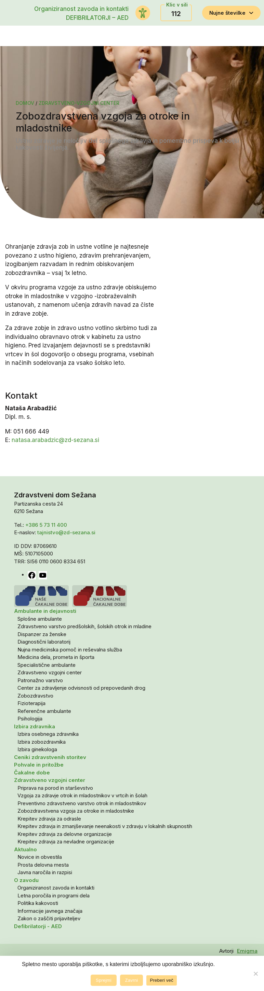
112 (176, 14)
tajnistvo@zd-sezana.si (66, 532)
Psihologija (29, 718)
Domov (25, 103)
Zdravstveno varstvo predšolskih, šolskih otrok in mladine (84, 626)
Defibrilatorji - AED (38, 926)
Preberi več (161, 980)
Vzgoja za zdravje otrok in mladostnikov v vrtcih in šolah (82, 795)
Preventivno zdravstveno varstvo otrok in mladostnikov (81, 803)
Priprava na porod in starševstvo (55, 788)
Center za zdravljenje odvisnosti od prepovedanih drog (81, 688)
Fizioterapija (31, 703)
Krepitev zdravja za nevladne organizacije (65, 841)
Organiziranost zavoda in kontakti (81, 8)
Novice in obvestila (39, 857)
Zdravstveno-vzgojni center (79, 103)
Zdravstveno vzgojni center (49, 672)
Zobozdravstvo (35, 695)
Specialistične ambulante (46, 665)
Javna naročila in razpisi (44, 872)
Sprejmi (103, 980)
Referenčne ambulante (44, 711)
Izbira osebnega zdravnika (48, 734)
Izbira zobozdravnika (41, 742)
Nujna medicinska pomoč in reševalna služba (69, 649)
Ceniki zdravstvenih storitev (50, 757)
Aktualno (25, 849)
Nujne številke (231, 13)
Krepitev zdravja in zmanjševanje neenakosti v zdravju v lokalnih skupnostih (104, 826)
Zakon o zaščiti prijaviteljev (48, 918)
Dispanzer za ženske (41, 634)
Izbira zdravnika (34, 726)
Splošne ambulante (39, 619)
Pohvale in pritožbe (39, 764)
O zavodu (26, 880)
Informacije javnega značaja (49, 911)
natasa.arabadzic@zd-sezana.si (55, 440)
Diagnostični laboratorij (43, 641)
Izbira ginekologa (37, 749)
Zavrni (131, 980)
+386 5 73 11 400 (46, 525)
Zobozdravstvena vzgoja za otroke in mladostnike (75, 811)
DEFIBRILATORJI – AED (97, 17)
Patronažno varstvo (40, 680)
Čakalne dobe (32, 772)
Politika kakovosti (37, 903)
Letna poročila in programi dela (53, 895)
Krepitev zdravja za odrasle (49, 818)
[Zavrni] (255, 973)
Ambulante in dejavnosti (45, 611)
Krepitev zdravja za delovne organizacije (64, 834)
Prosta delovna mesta (43, 865)
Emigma (247, 951)
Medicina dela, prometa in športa (55, 657)
